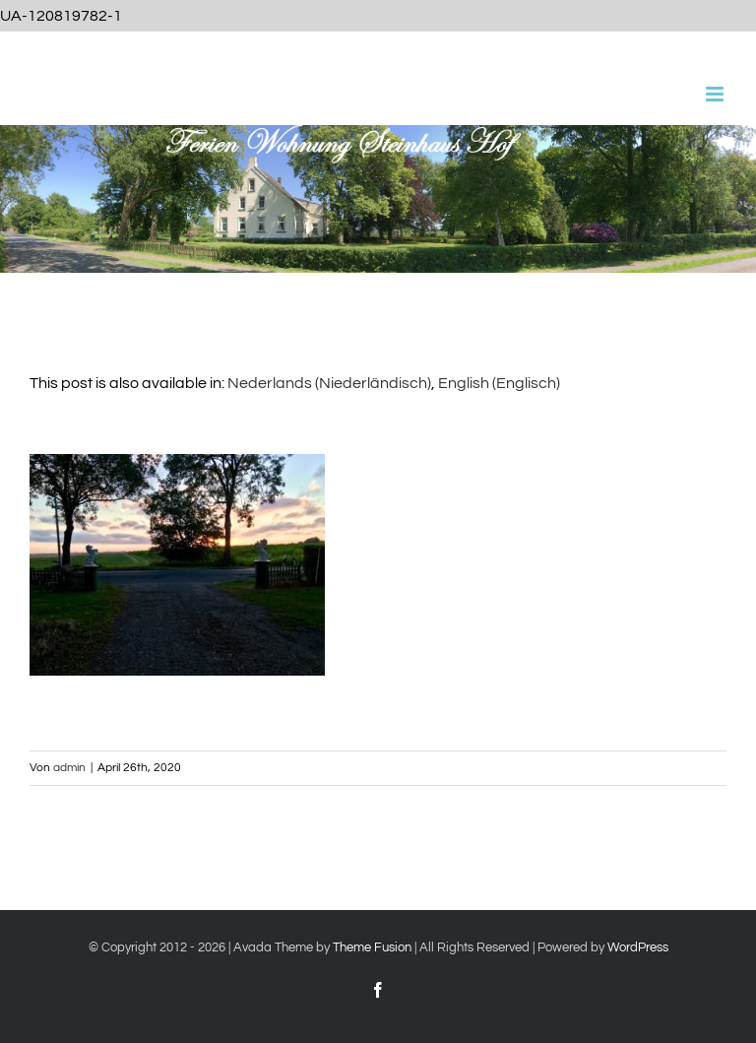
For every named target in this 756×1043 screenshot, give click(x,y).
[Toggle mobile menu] (716, 94)
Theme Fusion (372, 947)
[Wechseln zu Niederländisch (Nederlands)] (329, 383)
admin (69, 767)
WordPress (637, 947)
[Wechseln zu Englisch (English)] (499, 383)
